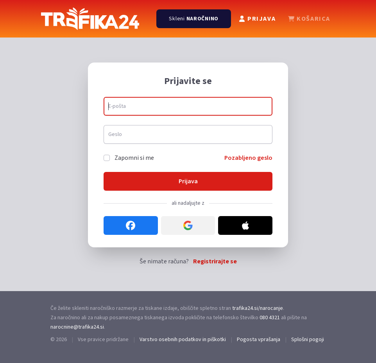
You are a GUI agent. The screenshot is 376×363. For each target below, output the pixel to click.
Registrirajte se (215, 261)
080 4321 (270, 318)
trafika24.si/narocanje (257, 308)
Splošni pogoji (307, 339)
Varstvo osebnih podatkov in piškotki (183, 339)
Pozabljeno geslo (248, 158)
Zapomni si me (134, 158)
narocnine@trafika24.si (77, 327)
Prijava (188, 181)
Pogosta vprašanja (258, 339)
